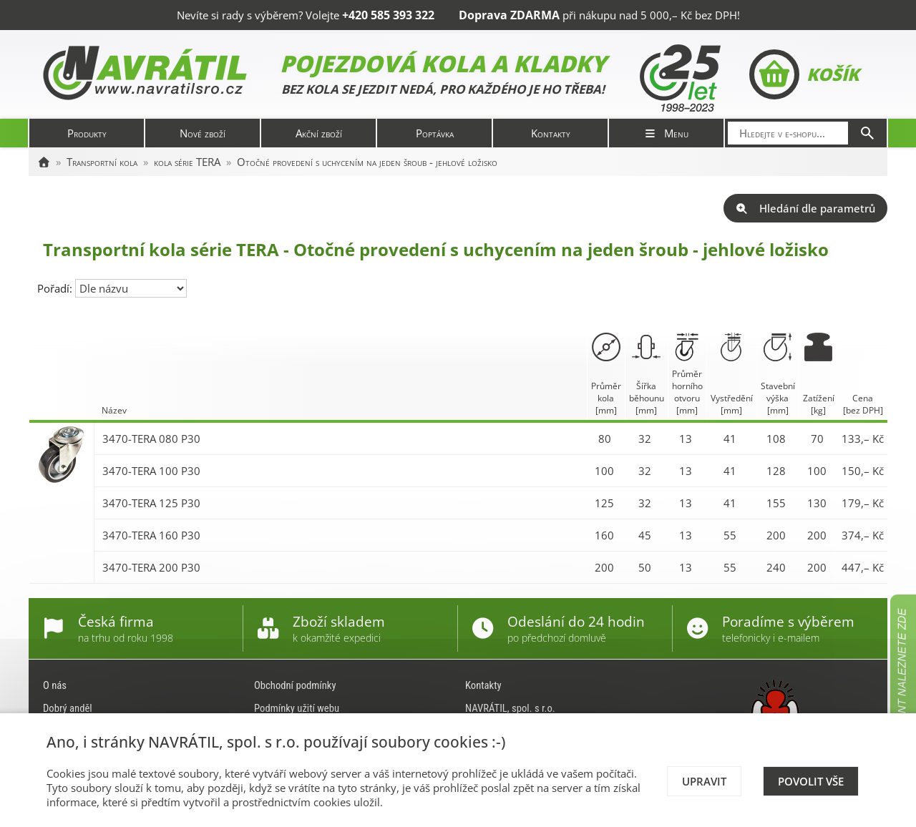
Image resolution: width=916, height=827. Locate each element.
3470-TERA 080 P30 (151, 438)
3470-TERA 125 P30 (151, 503)
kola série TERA (187, 162)
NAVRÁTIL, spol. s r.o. (510, 708)
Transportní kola (102, 162)
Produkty (87, 133)
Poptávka (435, 133)
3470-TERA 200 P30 (151, 567)
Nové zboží (202, 133)
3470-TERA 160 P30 (151, 535)
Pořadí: (56, 288)
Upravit (704, 781)
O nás (55, 685)
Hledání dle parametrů (805, 208)
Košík (804, 74)
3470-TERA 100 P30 (151, 471)
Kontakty (550, 133)
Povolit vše (811, 781)
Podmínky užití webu (296, 708)
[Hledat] (867, 133)
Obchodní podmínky (295, 685)
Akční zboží (319, 133)
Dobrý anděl (67, 708)
